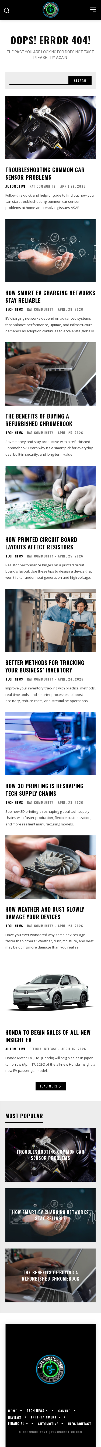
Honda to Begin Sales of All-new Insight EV (48, 1036)
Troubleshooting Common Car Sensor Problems (45, 173)
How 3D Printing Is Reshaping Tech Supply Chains (44, 789)
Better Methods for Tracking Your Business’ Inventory (44, 666)
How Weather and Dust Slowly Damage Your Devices (44, 913)
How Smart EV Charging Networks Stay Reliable (50, 296)
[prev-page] (77, 1137)
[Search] (80, 80)
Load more (50, 1086)
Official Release (43, 1049)
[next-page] (86, 1137)
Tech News (14, 309)
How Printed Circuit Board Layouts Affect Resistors (41, 543)
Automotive (15, 186)
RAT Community (42, 186)
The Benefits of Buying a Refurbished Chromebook (38, 420)
